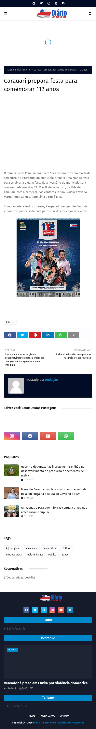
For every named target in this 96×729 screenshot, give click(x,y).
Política (52, 554)
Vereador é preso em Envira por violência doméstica (46, 683)
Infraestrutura (14, 554)
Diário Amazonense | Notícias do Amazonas (58, 722)
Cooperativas (50, 548)
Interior (27, 69)
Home (32, 716)
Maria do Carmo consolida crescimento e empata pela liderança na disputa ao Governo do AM (54, 492)
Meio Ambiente (35, 554)
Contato (64, 716)
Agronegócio (13, 548)
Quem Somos (48, 716)
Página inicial (14, 69)
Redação (51, 380)
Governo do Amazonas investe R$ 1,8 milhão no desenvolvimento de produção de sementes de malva (53, 471)
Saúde (65, 554)
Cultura (66, 548)
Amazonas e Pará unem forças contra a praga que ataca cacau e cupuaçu (54, 510)
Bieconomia (31, 548)
